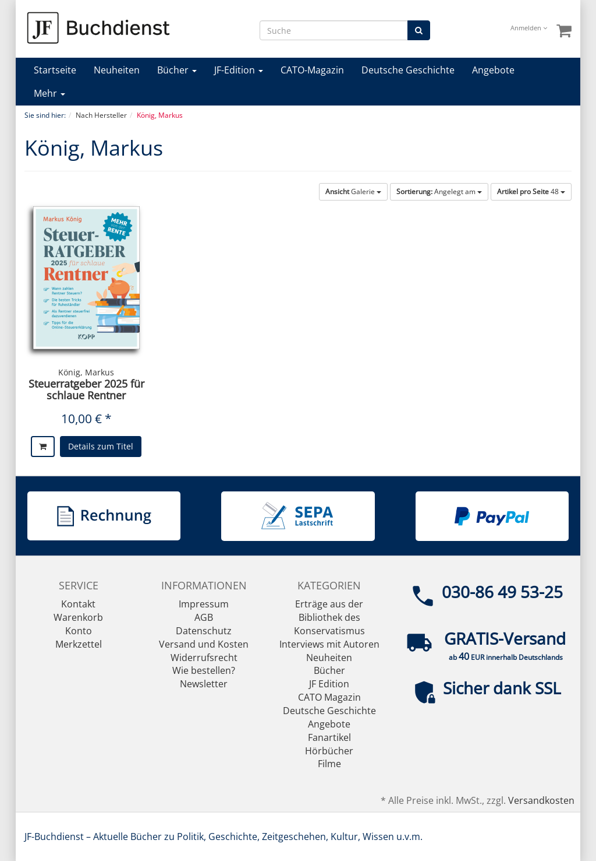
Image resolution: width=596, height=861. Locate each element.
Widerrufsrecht (204, 657)
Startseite (55, 70)
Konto (78, 630)
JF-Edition (238, 70)
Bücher (177, 70)
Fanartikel (329, 737)
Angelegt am (439, 191)
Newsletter (204, 683)
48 (531, 191)
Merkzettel (78, 644)
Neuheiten (117, 70)
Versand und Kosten (204, 644)
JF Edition (329, 683)
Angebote (493, 70)
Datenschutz (204, 630)
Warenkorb (78, 617)
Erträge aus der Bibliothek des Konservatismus (329, 617)
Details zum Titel (100, 446)
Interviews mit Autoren (329, 644)
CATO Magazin (329, 697)
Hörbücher (329, 750)
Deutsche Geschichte (408, 70)
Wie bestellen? (203, 670)
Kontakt (78, 604)
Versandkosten (541, 800)
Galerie (353, 191)
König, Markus (86, 372)
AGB (203, 617)
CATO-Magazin (312, 70)
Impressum (204, 604)
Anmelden (528, 27)
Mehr (49, 93)
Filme (329, 763)
